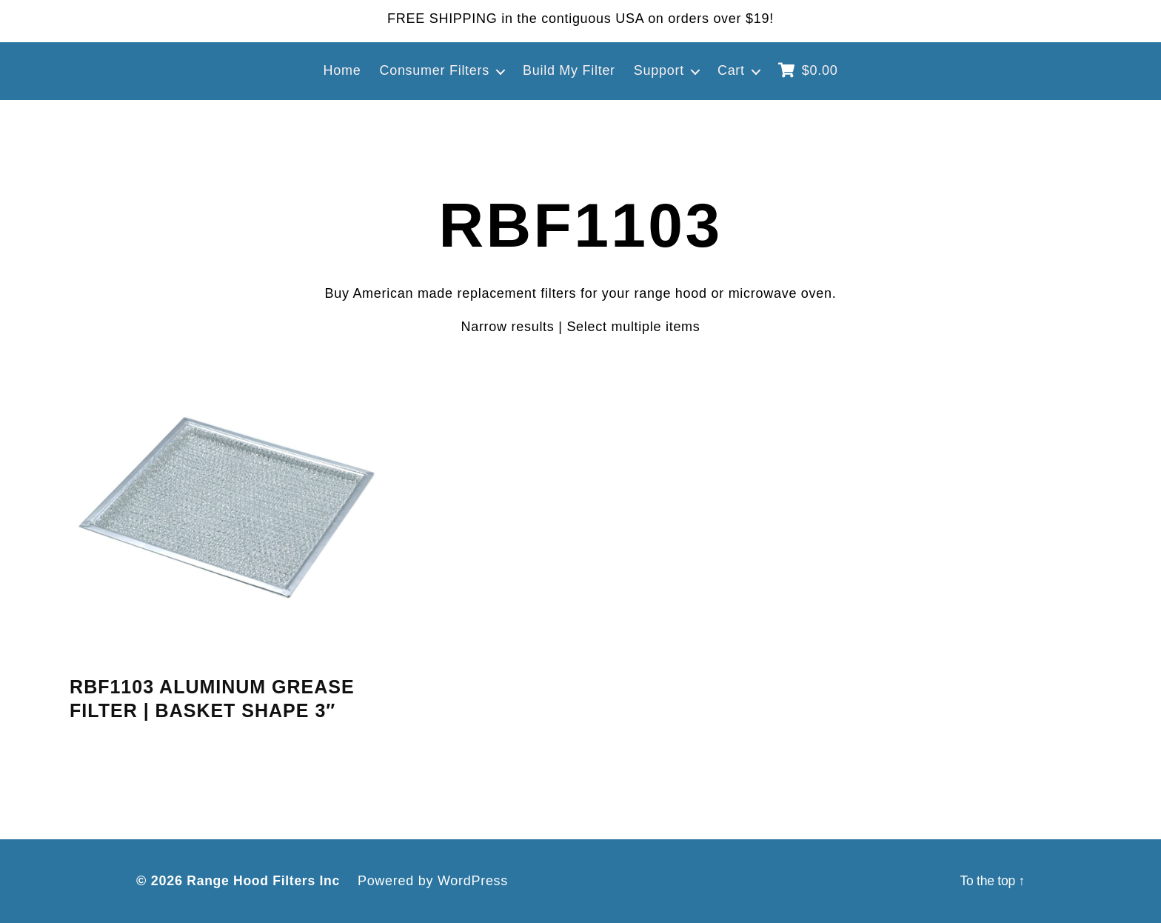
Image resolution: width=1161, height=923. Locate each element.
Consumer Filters (434, 70)
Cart (731, 70)
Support (659, 70)
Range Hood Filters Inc (265, 880)
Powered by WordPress (436, 880)
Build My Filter (569, 70)
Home (342, 70)
